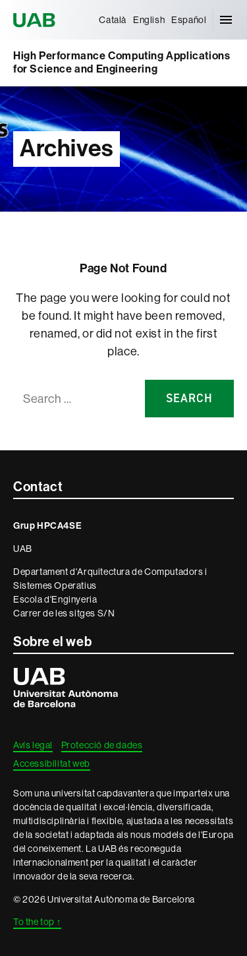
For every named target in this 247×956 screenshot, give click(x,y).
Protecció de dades (102, 745)
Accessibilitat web (51, 763)
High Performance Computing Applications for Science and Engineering (121, 62)
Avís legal (33, 745)
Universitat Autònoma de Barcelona (36, 19)
